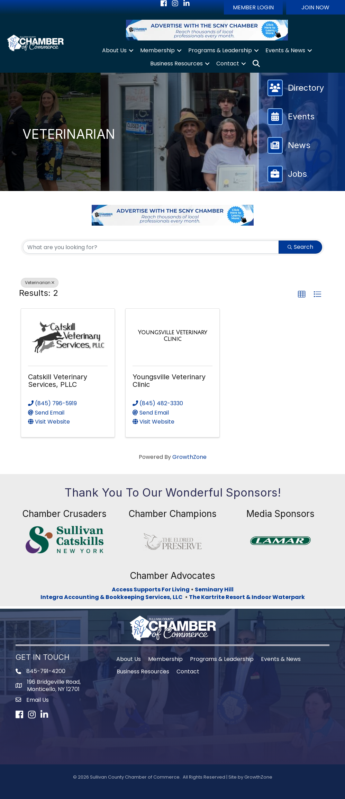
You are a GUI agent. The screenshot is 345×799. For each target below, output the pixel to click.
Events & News (285, 50)
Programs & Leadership (220, 50)
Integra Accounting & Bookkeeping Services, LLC (112, 597)
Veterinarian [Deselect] (39, 282)
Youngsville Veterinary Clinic (169, 381)
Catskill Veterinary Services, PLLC (57, 381)
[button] (253, 7)
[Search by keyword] (151, 247)
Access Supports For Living (151, 589)
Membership (157, 50)
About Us (114, 50)
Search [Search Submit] (300, 247)
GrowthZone (189, 457)
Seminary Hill (214, 589)
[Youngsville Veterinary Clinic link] (172, 336)
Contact (227, 63)
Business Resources (176, 63)
